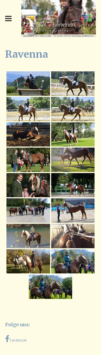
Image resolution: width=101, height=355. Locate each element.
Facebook (16, 339)
